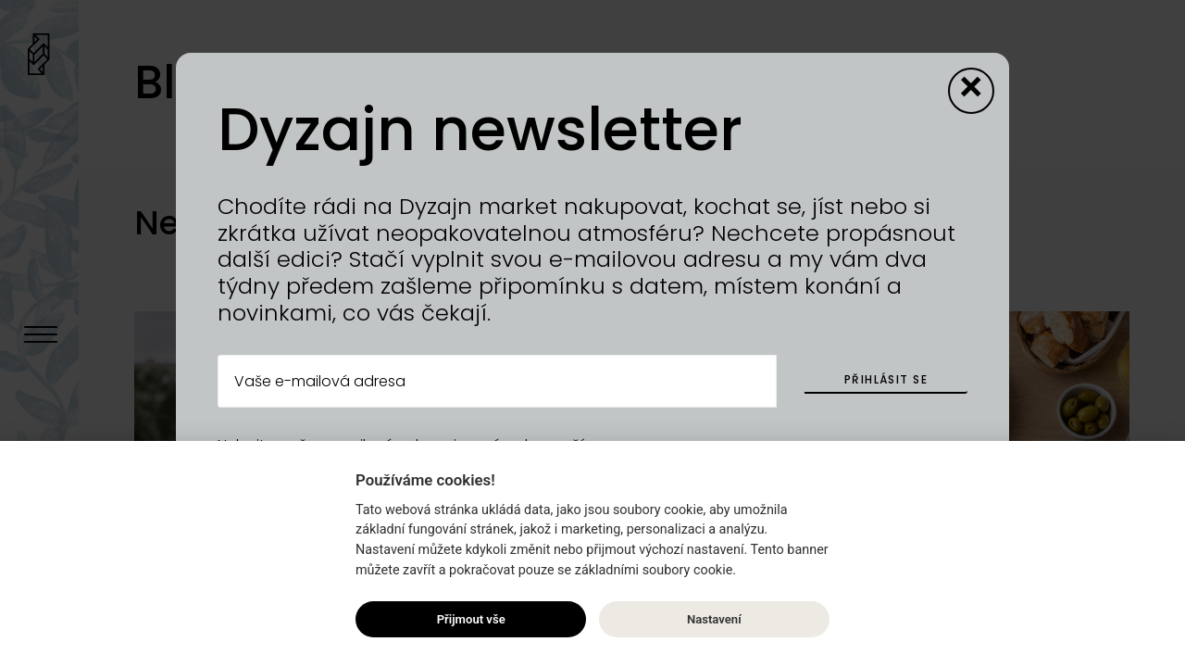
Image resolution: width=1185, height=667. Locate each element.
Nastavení (714, 619)
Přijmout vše (471, 619)
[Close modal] (971, 91)
